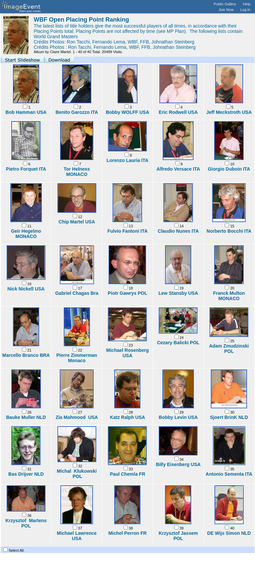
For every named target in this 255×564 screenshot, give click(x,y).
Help (246, 4)
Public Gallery (225, 4)
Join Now (225, 10)
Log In (245, 10)
